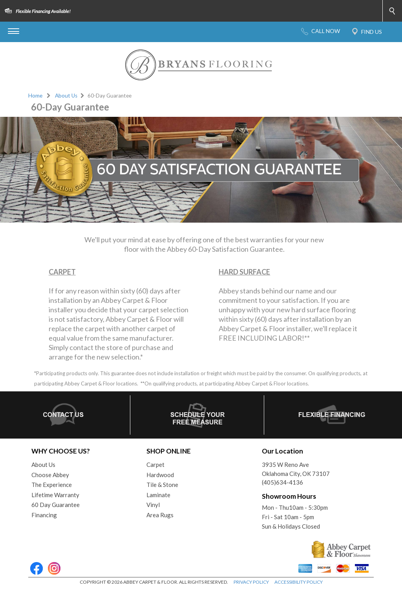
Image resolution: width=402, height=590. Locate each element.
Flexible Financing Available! (43, 11)
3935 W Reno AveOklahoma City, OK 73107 (296, 469)
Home (35, 95)
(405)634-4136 (282, 482)
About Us (66, 95)
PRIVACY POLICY (251, 582)
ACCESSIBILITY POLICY (298, 582)
